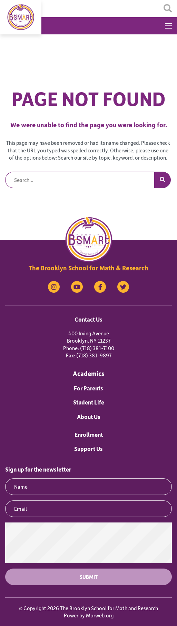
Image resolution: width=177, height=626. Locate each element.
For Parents (88, 388)
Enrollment (89, 434)
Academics (88, 373)
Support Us (88, 448)
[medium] (54, 287)
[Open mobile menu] (168, 25)
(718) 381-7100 (97, 348)
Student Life (88, 402)
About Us (88, 416)
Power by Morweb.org (89, 615)
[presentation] (88, 542)
